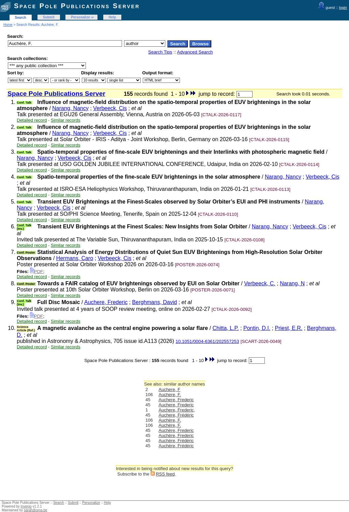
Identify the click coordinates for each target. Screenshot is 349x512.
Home (8, 25)
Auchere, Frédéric (176, 415)
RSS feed (165, 474)
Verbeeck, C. (259, 283)
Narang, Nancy (70, 108)
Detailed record (32, 120)
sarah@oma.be (35, 510)
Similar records (65, 120)
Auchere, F (169, 389)
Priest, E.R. (288, 328)
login (343, 7)
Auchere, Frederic (105, 302)
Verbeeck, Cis (110, 108)
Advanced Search (195, 52)
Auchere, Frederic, (176, 409)
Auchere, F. (169, 394)
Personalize (80, 17)
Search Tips (160, 52)
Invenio (26, 506)
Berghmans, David (154, 302)
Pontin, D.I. (256, 328)
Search (20, 17)
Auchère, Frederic (176, 430)
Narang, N (292, 283)
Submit (49, 17)
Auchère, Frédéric (176, 440)
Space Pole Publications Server (77, 6)
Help (112, 17)
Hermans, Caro (74, 258)
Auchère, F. (169, 420)
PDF (36, 271)
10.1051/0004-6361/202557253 (207, 341)
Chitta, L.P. (226, 328)
